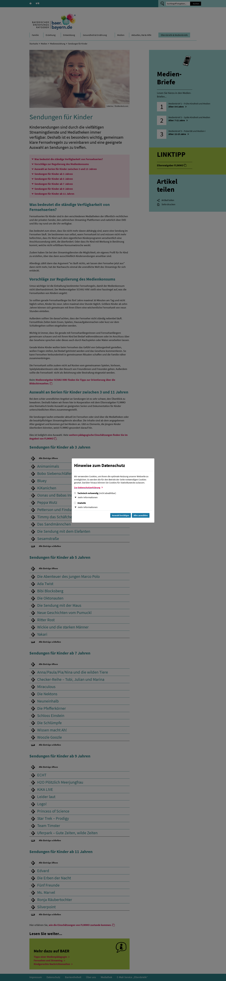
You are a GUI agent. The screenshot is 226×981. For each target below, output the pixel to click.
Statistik (80, 502)
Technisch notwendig (95, 493)
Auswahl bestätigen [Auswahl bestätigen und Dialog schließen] (120, 515)
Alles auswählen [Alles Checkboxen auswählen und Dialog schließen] (141, 515)
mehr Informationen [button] (88, 497)
